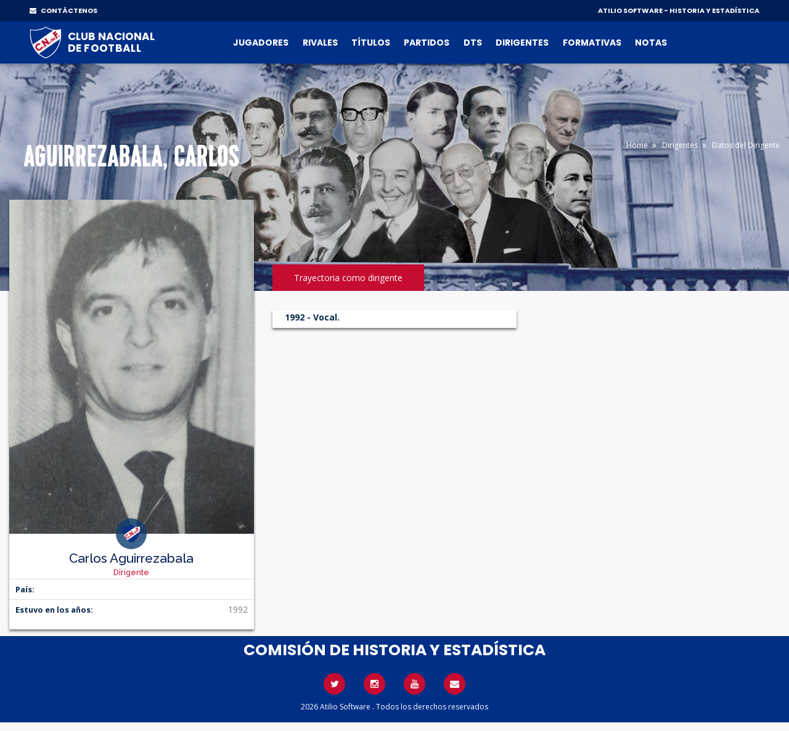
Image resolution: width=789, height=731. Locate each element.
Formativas (592, 42)
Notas (651, 42)
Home (637, 145)
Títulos (370, 42)
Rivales (320, 42)
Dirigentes (522, 42)
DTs (473, 42)
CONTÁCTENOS (63, 10)
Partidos (426, 42)
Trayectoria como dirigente (348, 278)
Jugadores (260, 42)
